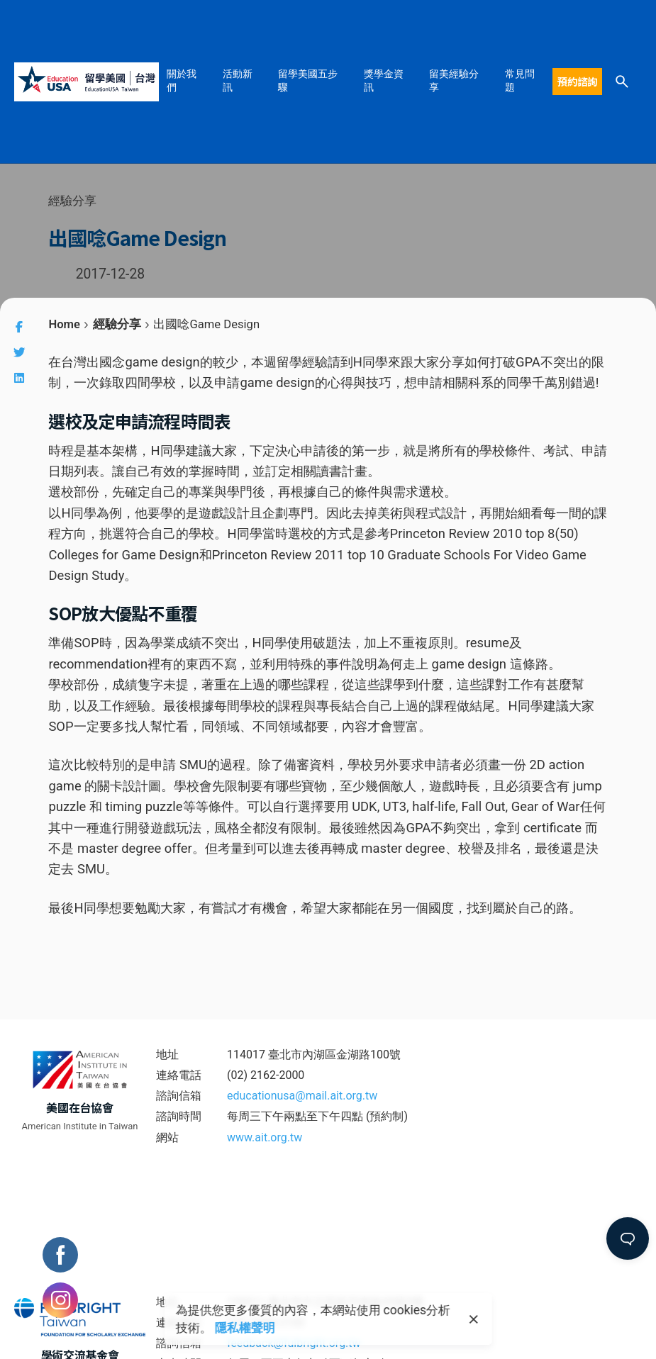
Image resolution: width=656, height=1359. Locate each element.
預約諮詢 (577, 81)
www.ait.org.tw (264, 1137)
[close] (474, 1319)
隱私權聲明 (245, 1328)
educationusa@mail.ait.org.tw (302, 1095)
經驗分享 (72, 201)
